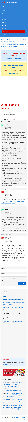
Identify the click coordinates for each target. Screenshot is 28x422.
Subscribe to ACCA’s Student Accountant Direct (14, 308)
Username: (3, 268)
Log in (24, 419)
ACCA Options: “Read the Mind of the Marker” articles (13, 303)
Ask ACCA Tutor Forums (10, 112)
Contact (17, 417)
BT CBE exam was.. (7, 321)
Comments (19, 419)
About (10, 419)
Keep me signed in (4, 280)
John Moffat (6, 399)
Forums (2, 112)
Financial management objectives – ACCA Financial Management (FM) (13, 401)
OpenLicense (5, 419)
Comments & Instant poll (14, 58)
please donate (7, 364)
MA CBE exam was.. (17, 321)
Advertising (22, 417)
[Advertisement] (14, 89)
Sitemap (15, 419)
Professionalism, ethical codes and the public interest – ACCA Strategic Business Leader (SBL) (12, 384)
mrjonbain (5, 382)
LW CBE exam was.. (17, 323)
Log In (22, 283)
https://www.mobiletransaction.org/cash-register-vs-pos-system (13, 202)
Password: (3, 273)
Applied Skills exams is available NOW (13, 299)
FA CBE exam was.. (7, 323)
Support (13, 417)
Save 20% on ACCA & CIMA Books (14, 66)
